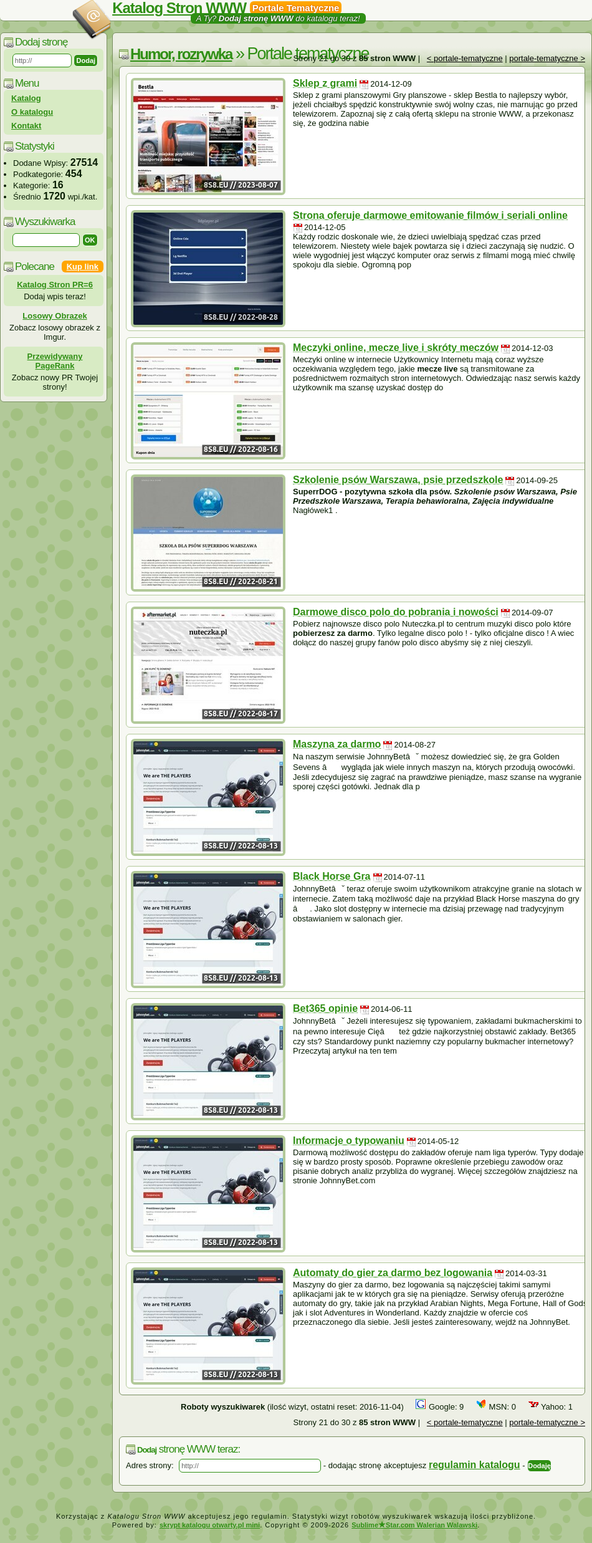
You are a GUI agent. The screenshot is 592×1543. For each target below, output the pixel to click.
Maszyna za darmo (337, 744)
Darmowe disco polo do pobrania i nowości (396, 612)
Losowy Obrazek (54, 315)
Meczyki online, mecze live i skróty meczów (396, 347)
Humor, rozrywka (181, 54)
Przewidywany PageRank (55, 361)
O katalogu (32, 112)
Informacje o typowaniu (348, 1140)
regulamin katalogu (474, 1464)
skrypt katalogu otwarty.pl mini (210, 1525)
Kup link (82, 266)
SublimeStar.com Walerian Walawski (414, 1525)
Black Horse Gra (332, 876)
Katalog (26, 98)
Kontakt (26, 125)
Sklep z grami (325, 83)
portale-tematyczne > (547, 58)
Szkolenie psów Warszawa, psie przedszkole (398, 479)
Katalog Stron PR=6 (55, 284)
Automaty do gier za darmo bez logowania (392, 1272)
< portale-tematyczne (465, 58)
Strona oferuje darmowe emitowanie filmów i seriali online (430, 215)
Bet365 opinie (325, 1008)
